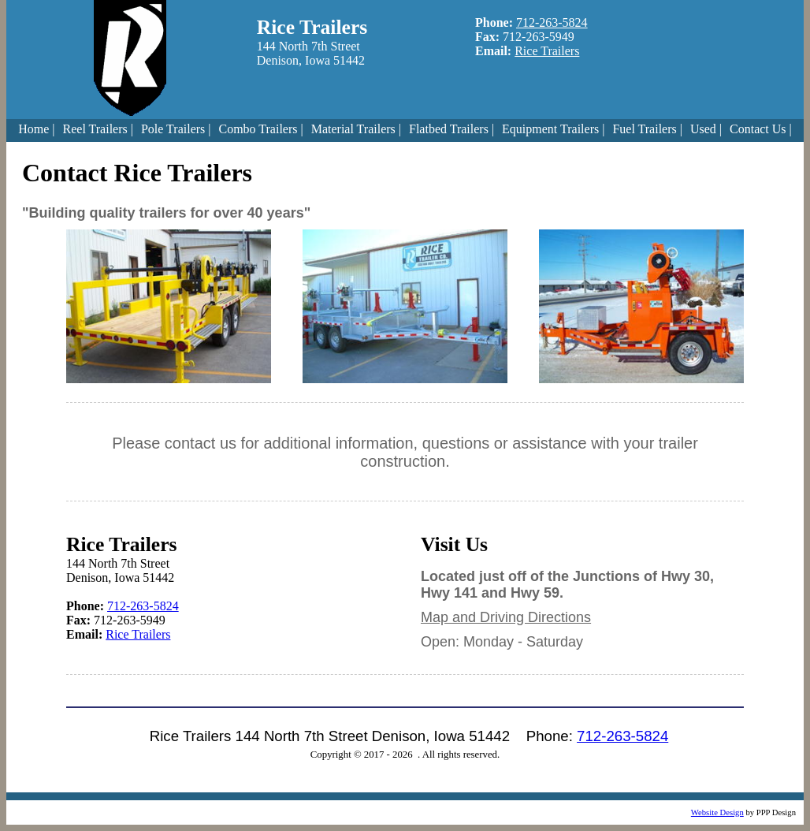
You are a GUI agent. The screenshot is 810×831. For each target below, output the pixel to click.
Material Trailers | (356, 129)
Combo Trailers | (260, 129)
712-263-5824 (552, 22)
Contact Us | (761, 129)
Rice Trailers (547, 51)
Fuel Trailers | (647, 129)
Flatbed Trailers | (451, 129)
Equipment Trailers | (553, 129)
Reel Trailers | (98, 129)
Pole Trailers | (176, 129)
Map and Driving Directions (506, 617)
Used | (706, 129)
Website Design (717, 812)
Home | (36, 129)
